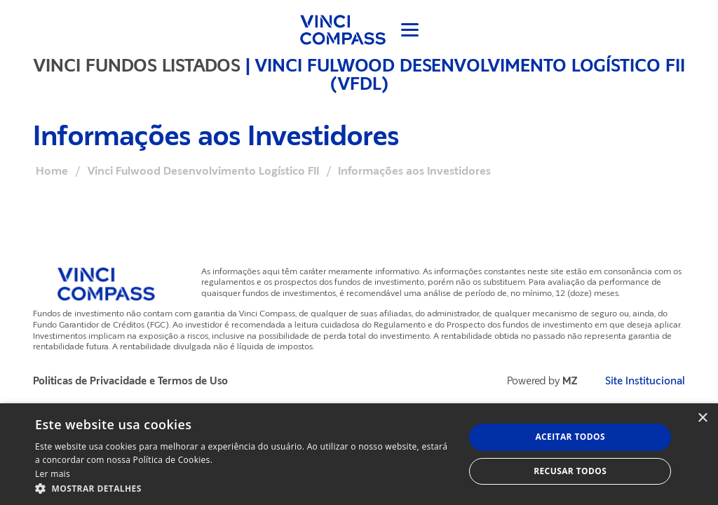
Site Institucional (645, 381)
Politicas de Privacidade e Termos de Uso (130, 381)
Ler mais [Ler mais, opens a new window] (52, 474)
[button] (243, 487)
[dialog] (359, 454)
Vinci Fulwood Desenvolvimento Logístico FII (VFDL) (470, 74)
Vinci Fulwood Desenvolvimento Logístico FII (203, 171)
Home (52, 171)
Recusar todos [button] (570, 471)
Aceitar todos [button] (570, 437)
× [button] (702, 418)
